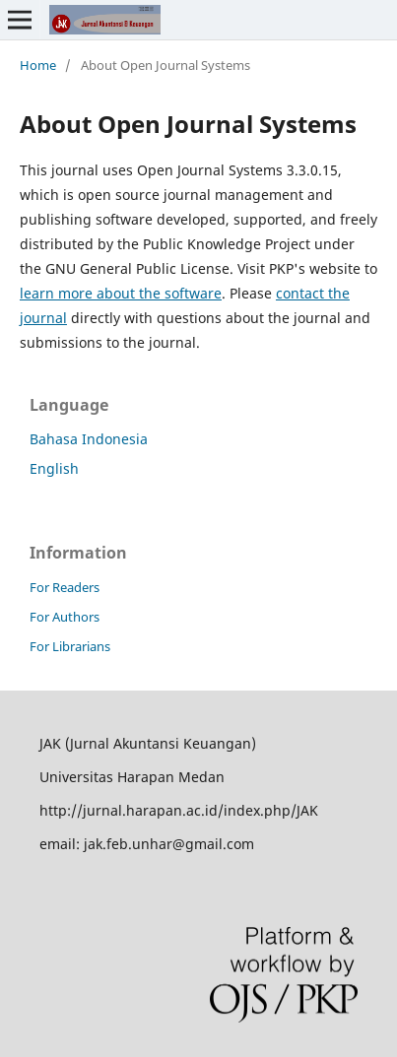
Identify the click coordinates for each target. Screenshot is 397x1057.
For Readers (64, 587)
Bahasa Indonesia (89, 438)
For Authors (64, 617)
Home (38, 65)
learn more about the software (121, 293)
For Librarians (70, 646)
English (54, 468)
